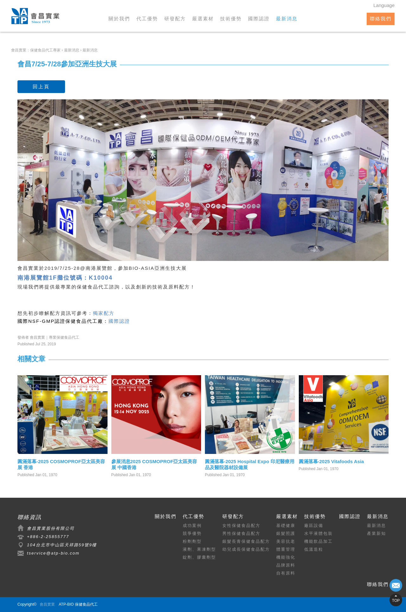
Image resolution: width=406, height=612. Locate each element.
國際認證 (259, 18)
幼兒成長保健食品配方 (246, 549)
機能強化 (285, 557)
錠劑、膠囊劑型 (199, 557)
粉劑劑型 (192, 541)
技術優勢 (231, 18)
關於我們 (119, 18)
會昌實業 (47, 604)
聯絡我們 (380, 18)
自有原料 (285, 573)
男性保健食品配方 (241, 533)
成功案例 (192, 525)
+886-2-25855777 (48, 536)
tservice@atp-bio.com (53, 553)
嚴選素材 (203, 18)
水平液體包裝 (318, 533)
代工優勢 (147, 18)
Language (384, 5)
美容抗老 (285, 541)
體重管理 (285, 549)
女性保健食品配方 (241, 525)
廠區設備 (313, 525)
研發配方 (175, 18)
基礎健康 (285, 525)
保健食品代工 (93, 286)
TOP (396, 600)
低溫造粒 (313, 549)
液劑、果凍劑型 (199, 549)
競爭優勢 (192, 533)
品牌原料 (285, 565)
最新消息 (287, 18)
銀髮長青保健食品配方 (246, 541)
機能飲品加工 (318, 541)
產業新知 (376, 533)
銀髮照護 (285, 533)
